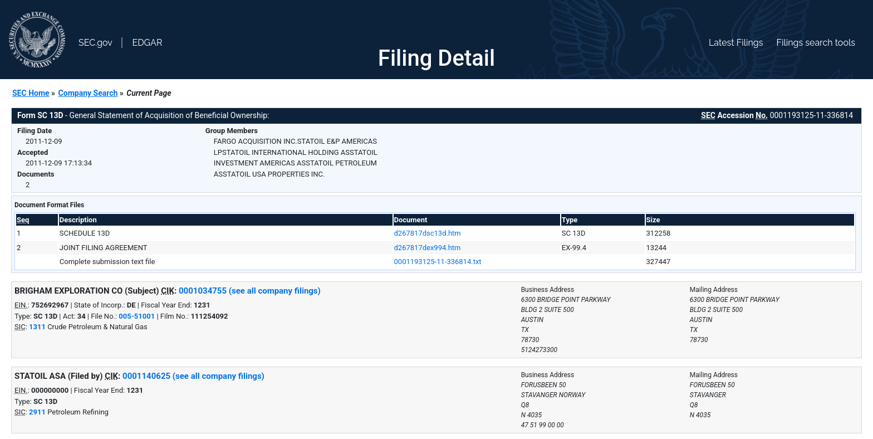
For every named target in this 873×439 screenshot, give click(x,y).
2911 (37, 412)
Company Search (88, 93)
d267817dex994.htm (427, 247)
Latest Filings (736, 42)
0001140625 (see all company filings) (193, 376)
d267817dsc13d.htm (427, 233)
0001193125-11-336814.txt (438, 261)
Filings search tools (815, 42)
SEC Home (31, 93)
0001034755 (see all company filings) (250, 291)
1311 (37, 327)
